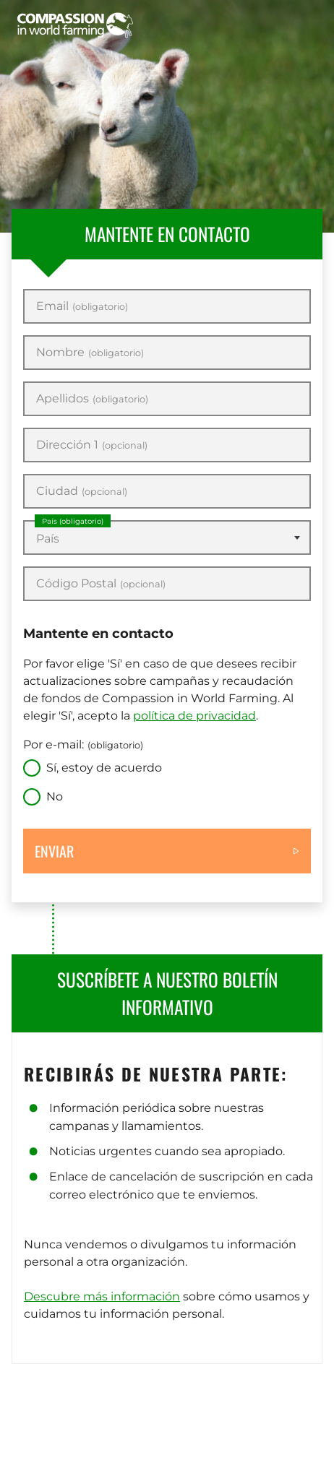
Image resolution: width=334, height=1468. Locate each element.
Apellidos (92, 399)
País (72, 521)
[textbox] (167, 539)
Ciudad (81, 491)
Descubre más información (102, 1296)
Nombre (90, 352)
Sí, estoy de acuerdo (104, 767)
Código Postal (101, 584)
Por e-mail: (83, 744)
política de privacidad (194, 715)
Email (82, 306)
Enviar (54, 851)
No (54, 796)
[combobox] (167, 537)
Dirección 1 (91, 445)
